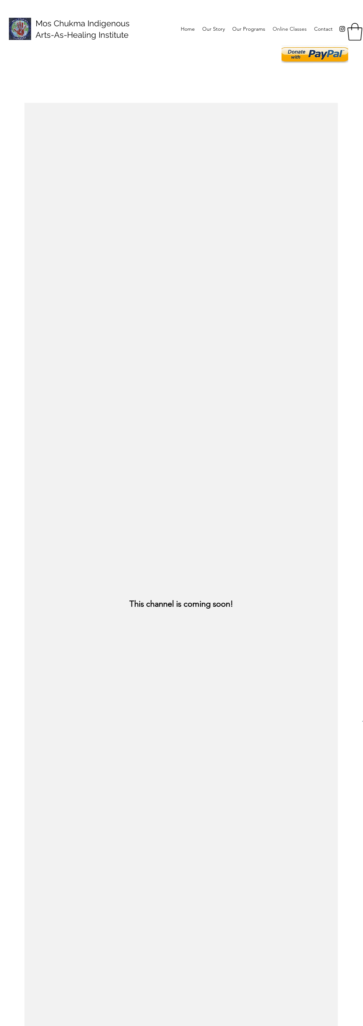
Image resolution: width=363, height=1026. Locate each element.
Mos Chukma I (62, 23)
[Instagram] (342, 29)
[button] (354, 32)
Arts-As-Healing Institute (82, 35)
